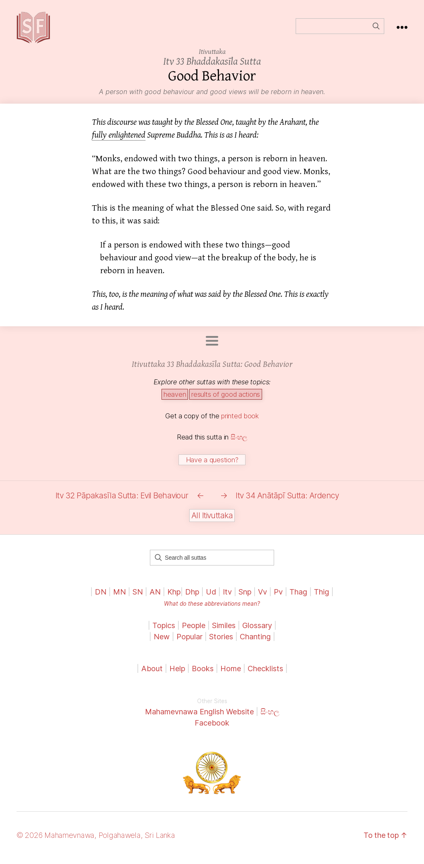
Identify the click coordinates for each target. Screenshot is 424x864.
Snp (244, 597)
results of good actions (225, 400)
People (193, 630)
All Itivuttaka (212, 521)
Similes (224, 630)
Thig (321, 597)
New (162, 642)
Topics (163, 630)
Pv (278, 597)
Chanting (255, 642)
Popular (189, 642)
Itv (227, 597)
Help (177, 674)
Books (203, 674)
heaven (175, 400)
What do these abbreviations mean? (212, 609)
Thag (298, 597)
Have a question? (212, 465)
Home (230, 674)
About (153, 674)
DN (100, 597)
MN (119, 597)
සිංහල (239, 442)
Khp (174, 597)
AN (155, 597)
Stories (221, 642)
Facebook (212, 728)
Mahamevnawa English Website (199, 717)
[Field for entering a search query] (340, 29)
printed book (240, 421)
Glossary (257, 630)
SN (137, 597)
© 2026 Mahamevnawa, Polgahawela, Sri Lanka (96, 840)
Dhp (192, 597)
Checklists (265, 674)
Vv (262, 597)
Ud (211, 597)
